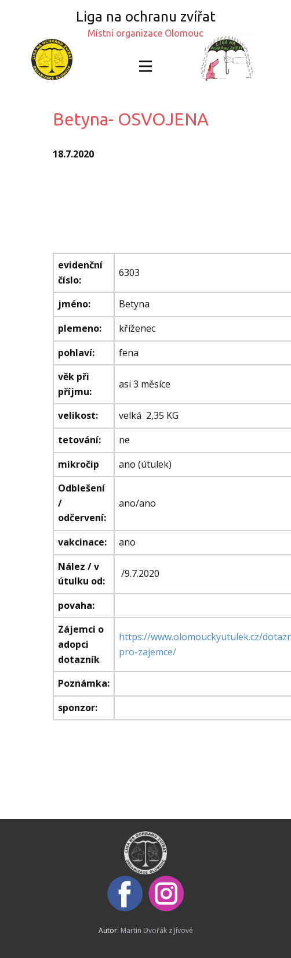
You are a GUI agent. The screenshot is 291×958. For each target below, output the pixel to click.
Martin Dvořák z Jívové (157, 930)
